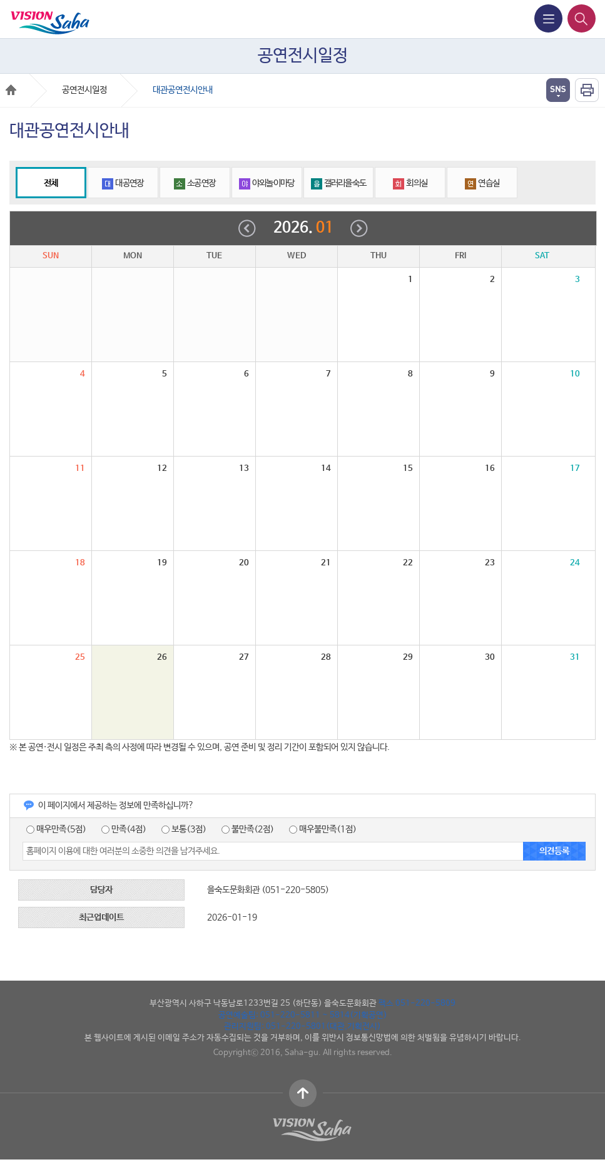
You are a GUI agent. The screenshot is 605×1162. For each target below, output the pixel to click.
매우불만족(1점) (323, 829)
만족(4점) (123, 829)
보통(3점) (183, 829)
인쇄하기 (587, 90)
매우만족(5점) (56, 829)
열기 (558, 90)
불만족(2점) (247, 829)
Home (11, 89)
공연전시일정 (84, 90)
